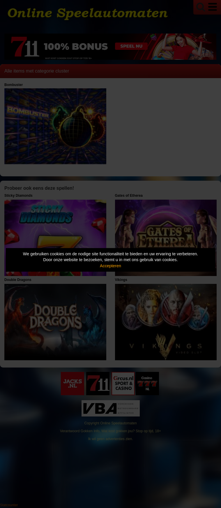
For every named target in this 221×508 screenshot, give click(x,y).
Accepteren (110, 265)
